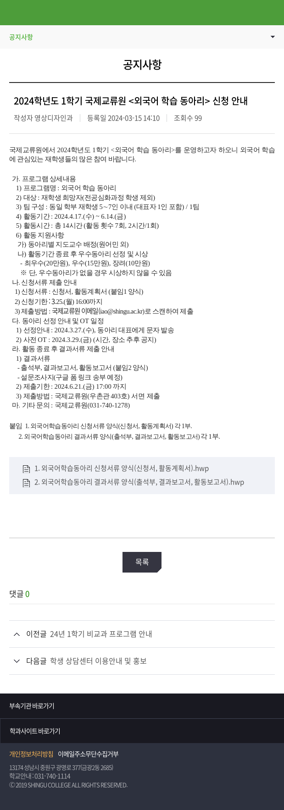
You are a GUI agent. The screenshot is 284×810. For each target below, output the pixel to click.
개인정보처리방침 (31, 754)
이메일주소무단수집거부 (88, 754)
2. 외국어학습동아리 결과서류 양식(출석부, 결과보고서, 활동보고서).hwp (139, 482)
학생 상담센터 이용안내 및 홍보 (98, 661)
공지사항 (21, 37)
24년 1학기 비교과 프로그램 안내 (101, 634)
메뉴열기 (12, 12)
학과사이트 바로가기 (35, 731)
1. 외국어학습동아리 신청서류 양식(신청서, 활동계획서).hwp (121, 468)
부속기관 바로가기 (31, 706)
